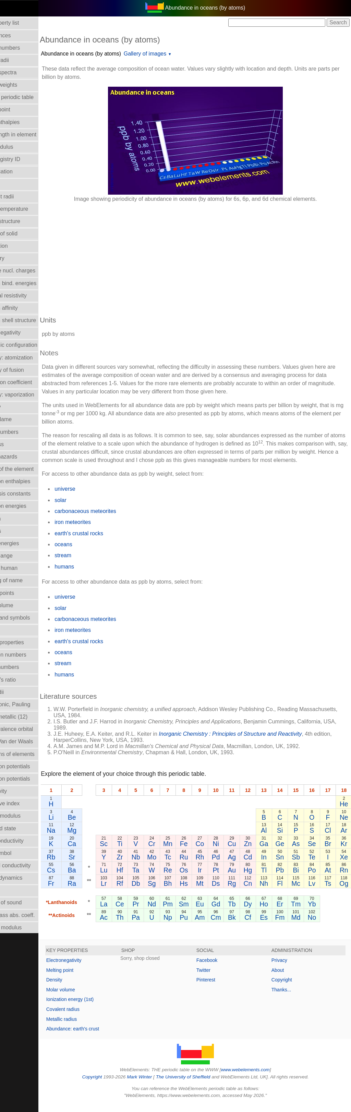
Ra (95, 891)
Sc (125, 852)
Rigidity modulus (24, 816)
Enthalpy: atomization (30, 358)
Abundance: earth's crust (96, 1037)
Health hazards (22, 457)
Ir (204, 878)
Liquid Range (20, 556)
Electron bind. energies (32, 283)
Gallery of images (168, 54)
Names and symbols (28, 618)
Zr (138, 865)
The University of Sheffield (195, 1085)
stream (86, 563)
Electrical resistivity (27, 295)
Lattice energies (23, 543)
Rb (74, 865)
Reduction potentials (28, 766)
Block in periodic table (30, 97)
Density (78, 988)
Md (297, 925)
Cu (234, 852)
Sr (95, 865)
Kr (344, 852)
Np (177, 925)
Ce (138, 912)
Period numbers (23, 667)
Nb (151, 865)
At (328, 878)
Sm (191, 912)
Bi (297, 878)
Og (344, 891)
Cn (250, 891)
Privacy (285, 968)
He (344, 812)
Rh (204, 865)
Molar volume (20, 605)
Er (281, 912)
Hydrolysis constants (29, 494)
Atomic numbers (24, 48)
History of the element (30, 469)
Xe (344, 865)
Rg (234, 891)
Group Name (19, 419)
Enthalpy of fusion (25, 370)
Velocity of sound (24, 902)
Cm (218, 925)
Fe (191, 852)
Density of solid (22, 233)
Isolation (14, 519)
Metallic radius (85, 1027)
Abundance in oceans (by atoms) (104, 54)
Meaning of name (25, 580)
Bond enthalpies (23, 122)
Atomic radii (18, 60)
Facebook (218, 968)
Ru (191, 865)
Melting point (83, 978)
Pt (218, 878)
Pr (151, 912)
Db (151, 891)
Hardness (15, 444)
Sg (165, 891)
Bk (234, 925)
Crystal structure (24, 221)
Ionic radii (15, 692)
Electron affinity (22, 308)
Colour (12, 184)
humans (87, 575)
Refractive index (23, 803)
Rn (344, 878)
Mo (164, 865)
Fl (281, 891)
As (297, 852)
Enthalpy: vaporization (31, 395)
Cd (250, 865)
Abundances (19, 35)
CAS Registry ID (24, 159)
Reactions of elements (31, 754)
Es (265, 925)
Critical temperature (28, 209)
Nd (164, 912)
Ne (344, 825)
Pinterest (217, 988)
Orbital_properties (25, 642)
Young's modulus (24, 927)
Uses (10, 890)
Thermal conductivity (29, 865)
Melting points (21, 593)
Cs (74, 878)
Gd (218, 912)
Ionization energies (27, 506)
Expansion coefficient (30, 382)
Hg (250, 878)
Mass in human (22, 568)
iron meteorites (96, 530)
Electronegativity (24, 332)
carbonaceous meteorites (109, 519)
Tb (234, 912)
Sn (281, 865)
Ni (218, 852)
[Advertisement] (207, 256)
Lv (312, 891)
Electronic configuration (32, 345)
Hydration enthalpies (29, 481)
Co (204, 852)
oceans (87, 552)
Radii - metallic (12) (27, 717)
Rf (138, 891)
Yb (312, 912)
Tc (177, 865)
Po (312, 878)
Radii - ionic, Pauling (29, 704)
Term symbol (19, 853)
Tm (297, 912)
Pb (281, 878)
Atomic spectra (22, 72)
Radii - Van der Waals (30, 741)
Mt (204, 891)
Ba (95, 878)
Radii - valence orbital (30, 729)
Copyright (287, 988)
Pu (191, 925)
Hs (191, 891)
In (265, 865)
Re (177, 878)
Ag (234, 865)
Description (17, 246)
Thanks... (287, 998)
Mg (95, 838)
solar (84, 508)
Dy (250, 912)
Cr (164, 852)
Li (74, 825)
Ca (95, 852)
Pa (151, 925)
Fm (281, 925)
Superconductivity (25, 841)
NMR (10, 630)
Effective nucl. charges (31, 270)
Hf (138, 878)
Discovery (16, 258)
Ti (138, 852)
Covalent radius (86, 1017)
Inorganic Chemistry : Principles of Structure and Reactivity (253, 742)
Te (312, 865)
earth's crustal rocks (102, 542)
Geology (14, 407)
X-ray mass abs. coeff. (31, 915)
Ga (265, 852)
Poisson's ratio (21, 680)
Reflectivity (17, 791)
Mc (296, 891)
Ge (281, 852)
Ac (125, 925)
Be (95, 825)
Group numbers (23, 432)
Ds (219, 891)
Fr (74, 891)
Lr (125, 891)
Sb (297, 865)
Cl (328, 838)
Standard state (21, 828)
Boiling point (19, 109)
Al (265, 838)
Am (204, 925)
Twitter (215, 978)
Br (328, 852)
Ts (328, 891)
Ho (265, 912)
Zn (250, 852)
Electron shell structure (32, 320)
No (312, 925)
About (283, 978)
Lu (125, 878)
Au (234, 878)
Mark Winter (151, 1085)
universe (88, 497)
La (125, 912)
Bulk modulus (20, 147)
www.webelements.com (257, 1077)
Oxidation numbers (27, 655)
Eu (204, 912)
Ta (151, 878)
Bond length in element (32, 134)
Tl (265, 878)
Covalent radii (20, 196)
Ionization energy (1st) (93, 1007)
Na (74, 838)
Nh (265, 891)
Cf (249, 925)
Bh (178, 891)
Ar (344, 838)
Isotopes (14, 531)
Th (139, 925)
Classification (20, 171)
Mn (177, 852)
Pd (218, 865)
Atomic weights (22, 85)
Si (281, 838)
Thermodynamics (25, 878)
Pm (178, 912)
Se (312, 852)
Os (191, 878)
